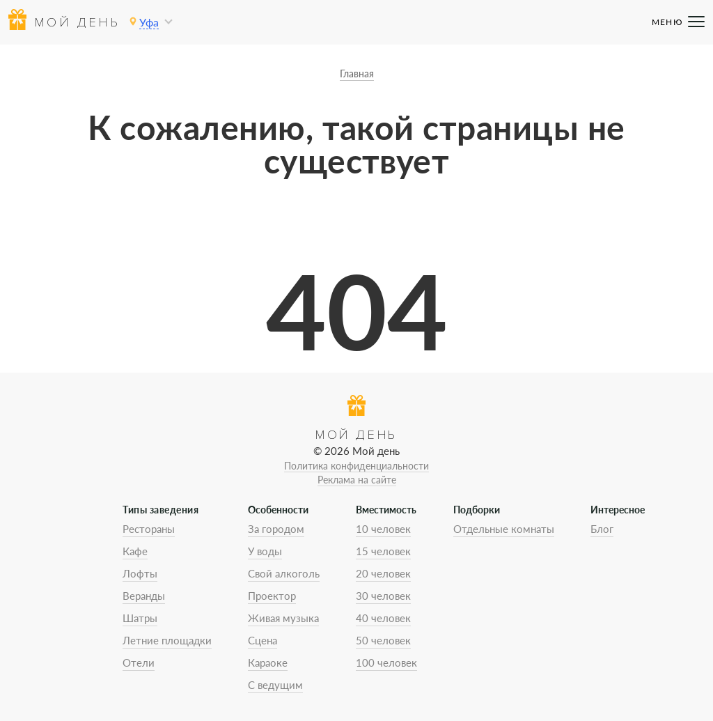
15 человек (383, 551)
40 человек (383, 618)
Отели (139, 662)
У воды (265, 551)
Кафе (135, 551)
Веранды (144, 595)
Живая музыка (283, 618)
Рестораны (149, 528)
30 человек (383, 595)
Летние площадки (167, 640)
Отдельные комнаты (503, 528)
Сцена (262, 640)
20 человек (383, 573)
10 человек (383, 528)
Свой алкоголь (284, 573)
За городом (276, 528)
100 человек (386, 662)
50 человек (383, 640)
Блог (601, 528)
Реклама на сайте (357, 480)
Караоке (268, 662)
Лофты (140, 573)
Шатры (140, 618)
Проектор (272, 595)
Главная (357, 73)
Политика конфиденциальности (356, 466)
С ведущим (275, 685)
